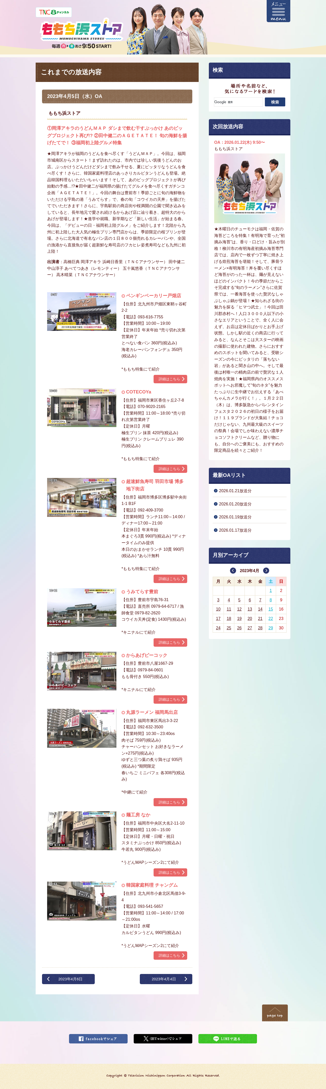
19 (239, 618)
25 (229, 628)
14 (260, 609)
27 (250, 628)
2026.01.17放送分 (235, 530)
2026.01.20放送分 (235, 504)
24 (218, 628)
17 (218, 618)
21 (260, 618)
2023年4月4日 (164, 979)
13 (250, 609)
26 (239, 628)
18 (229, 618)
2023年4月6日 (70, 979)
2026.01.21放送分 (235, 491)
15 (270, 609)
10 (218, 609)
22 (270, 618)
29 (270, 628)
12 (239, 609)
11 (229, 609)
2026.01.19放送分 (235, 517)
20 (250, 618)
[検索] (238, 102)
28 (260, 628)
